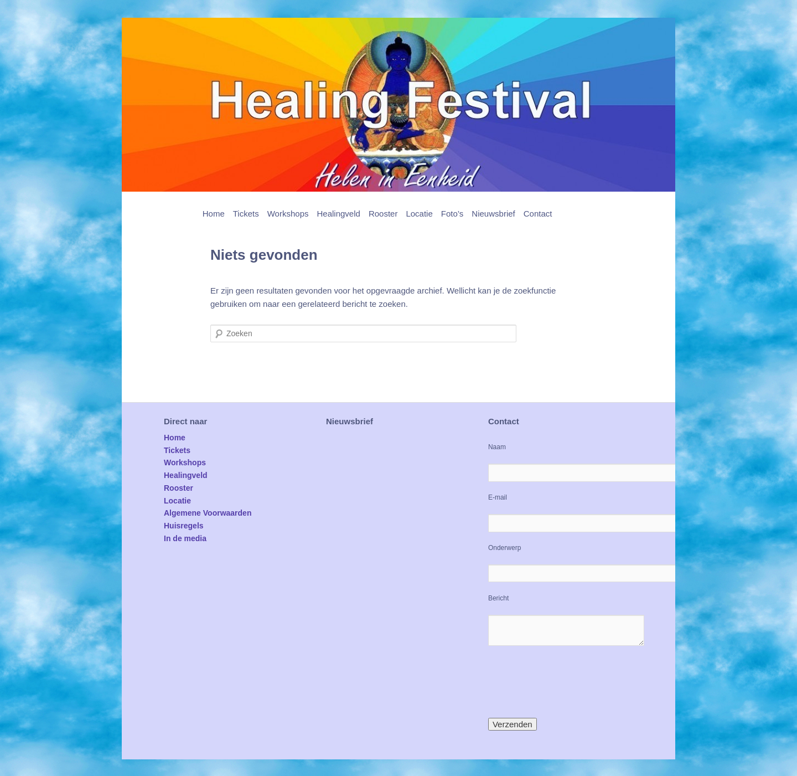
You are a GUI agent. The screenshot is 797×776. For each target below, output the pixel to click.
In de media (185, 538)
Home (214, 213)
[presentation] (572, 681)
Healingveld (338, 213)
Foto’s (452, 213)
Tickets (246, 213)
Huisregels (184, 525)
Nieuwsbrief (493, 213)
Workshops (288, 213)
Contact (538, 213)
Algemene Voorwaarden (207, 512)
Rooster (383, 213)
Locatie (419, 213)
